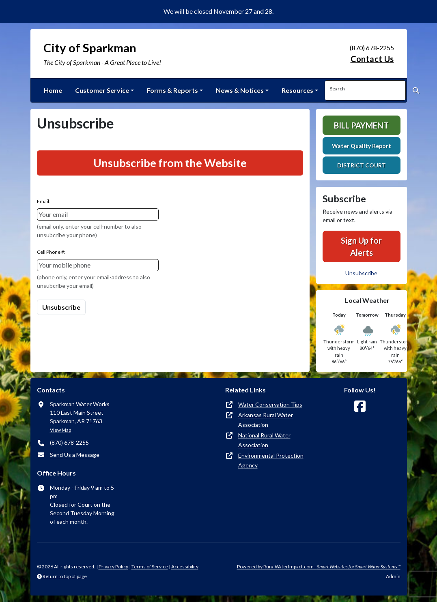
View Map (60, 430)
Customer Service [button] (102, 90)
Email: (43, 201)
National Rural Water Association (264, 440)
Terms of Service (149, 566)
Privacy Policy (113, 566)
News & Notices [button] (240, 90)
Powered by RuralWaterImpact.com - (318, 566)
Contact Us (372, 59)
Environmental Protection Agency (271, 460)
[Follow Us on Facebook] (360, 406)
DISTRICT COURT (361, 165)
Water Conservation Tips (270, 404)
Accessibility (184, 566)
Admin (393, 576)
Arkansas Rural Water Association (265, 419)
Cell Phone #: (51, 252)
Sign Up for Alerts (361, 246)
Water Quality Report (361, 145)
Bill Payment (361, 125)
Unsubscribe (361, 273)
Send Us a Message (74, 454)
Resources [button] (297, 90)
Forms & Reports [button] (172, 90)
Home (53, 90)
